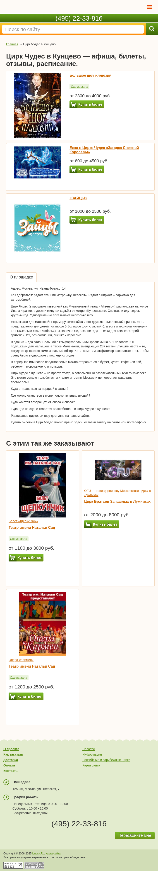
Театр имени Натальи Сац (32, 527)
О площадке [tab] (21, 277)
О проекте (11, 749)
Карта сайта (91, 765)
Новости (88, 749)
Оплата (9, 765)
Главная (12, 44)
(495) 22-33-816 (79, 18)
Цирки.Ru (38, 853)
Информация (92, 754)
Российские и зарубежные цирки (106, 760)
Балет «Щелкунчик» (23, 521)
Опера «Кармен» (21, 660)
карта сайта (53, 853)
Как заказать (13, 754)
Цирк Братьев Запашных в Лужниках (117, 501)
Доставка (10, 760)
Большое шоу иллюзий (90, 75)
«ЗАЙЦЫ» (78, 198)
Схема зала (79, 86)
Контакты (10, 771)
